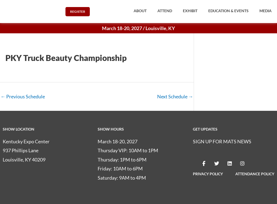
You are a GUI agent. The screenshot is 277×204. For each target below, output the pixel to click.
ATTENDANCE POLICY (254, 173)
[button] (140, 11)
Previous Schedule (23, 96)
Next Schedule (175, 96)
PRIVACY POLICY (208, 173)
